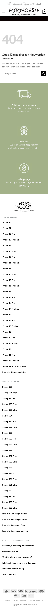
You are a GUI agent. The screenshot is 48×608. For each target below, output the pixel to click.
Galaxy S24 (7, 415)
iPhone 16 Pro (8, 257)
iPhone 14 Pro (8, 303)
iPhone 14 (6, 291)
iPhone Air (7, 228)
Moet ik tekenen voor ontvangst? (17, 557)
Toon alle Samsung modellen (15, 531)
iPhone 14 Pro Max (10, 309)
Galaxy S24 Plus (9, 421)
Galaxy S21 (7, 467)
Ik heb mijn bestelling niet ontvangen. (19, 563)
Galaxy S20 (7, 490)
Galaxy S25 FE (8, 398)
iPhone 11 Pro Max (10, 360)
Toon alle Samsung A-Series (14, 519)
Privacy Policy (11, 601)
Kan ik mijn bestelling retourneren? (18, 545)
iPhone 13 (6, 314)
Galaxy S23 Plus (9, 438)
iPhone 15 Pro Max (10, 285)
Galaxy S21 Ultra (9, 485)
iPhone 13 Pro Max (10, 326)
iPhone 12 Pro (8, 337)
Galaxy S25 (7, 387)
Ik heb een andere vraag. (13, 568)
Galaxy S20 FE (8, 496)
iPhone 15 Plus (9, 274)
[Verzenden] (43, 73)
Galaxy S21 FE (8, 473)
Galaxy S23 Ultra (9, 444)
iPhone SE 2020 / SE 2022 (14, 366)
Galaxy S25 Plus (9, 404)
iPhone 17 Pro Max (10, 239)
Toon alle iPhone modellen (14, 372)
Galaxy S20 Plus (9, 502)
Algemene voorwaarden (31, 601)
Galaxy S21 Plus (9, 479)
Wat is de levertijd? (10, 551)
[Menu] (3, 12)
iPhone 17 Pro (8, 234)
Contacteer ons (9, 574)
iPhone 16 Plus (9, 251)
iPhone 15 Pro (8, 280)
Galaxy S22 (7, 450)
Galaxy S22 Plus (9, 456)
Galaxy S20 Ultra (9, 508)
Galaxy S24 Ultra (9, 427)
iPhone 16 (6, 245)
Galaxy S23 (7, 433)
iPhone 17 (6, 222)
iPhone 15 (6, 268)
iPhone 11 (6, 349)
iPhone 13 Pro (8, 320)
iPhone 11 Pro (8, 355)
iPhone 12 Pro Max (10, 343)
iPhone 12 (6, 332)
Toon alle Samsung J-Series (14, 525)
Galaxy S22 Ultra (9, 461)
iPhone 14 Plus (9, 297)
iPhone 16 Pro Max (10, 262)
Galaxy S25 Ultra (9, 410)
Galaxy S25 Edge (9, 392)
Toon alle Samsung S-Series (14, 513)
